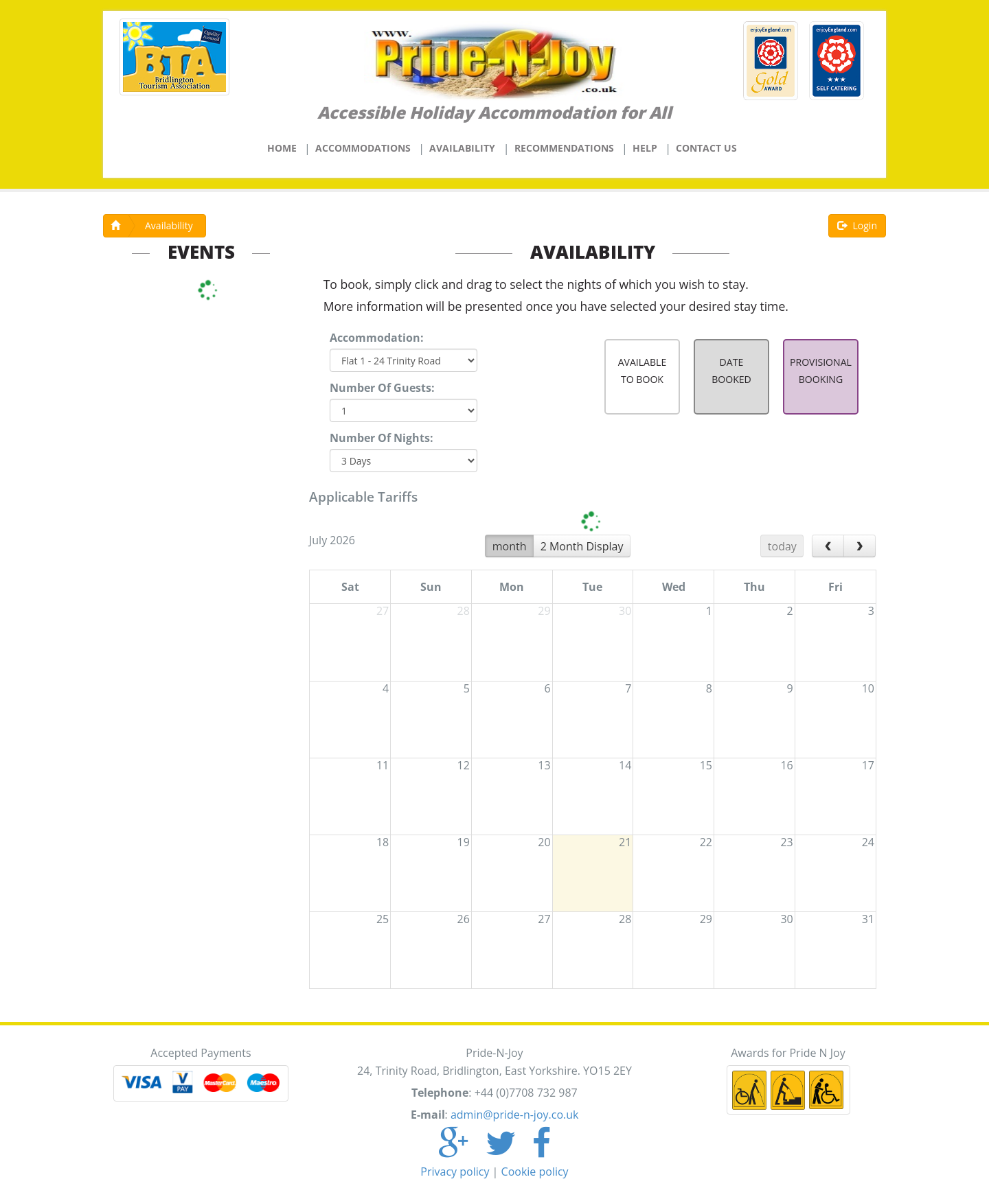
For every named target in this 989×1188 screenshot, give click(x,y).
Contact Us (706, 147)
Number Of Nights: (381, 437)
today (782, 546)
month (509, 546)
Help (645, 147)
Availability (462, 147)
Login (857, 225)
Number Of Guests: (382, 387)
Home (282, 147)
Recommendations (564, 147)
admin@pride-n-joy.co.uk (515, 1114)
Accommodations (363, 147)
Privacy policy (454, 1171)
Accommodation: (377, 337)
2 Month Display (582, 546)
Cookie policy (535, 1171)
